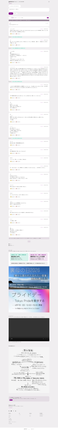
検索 (47, 17)
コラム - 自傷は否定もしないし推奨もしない (18, 48)
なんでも (10, 3)
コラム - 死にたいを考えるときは (17, 81)
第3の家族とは (41, 414)
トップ (9, 414)
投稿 (11, 13)
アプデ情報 (10, 418)
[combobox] (15, 13)
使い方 (10, 238)
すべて (13, 17)
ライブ (20, 414)
